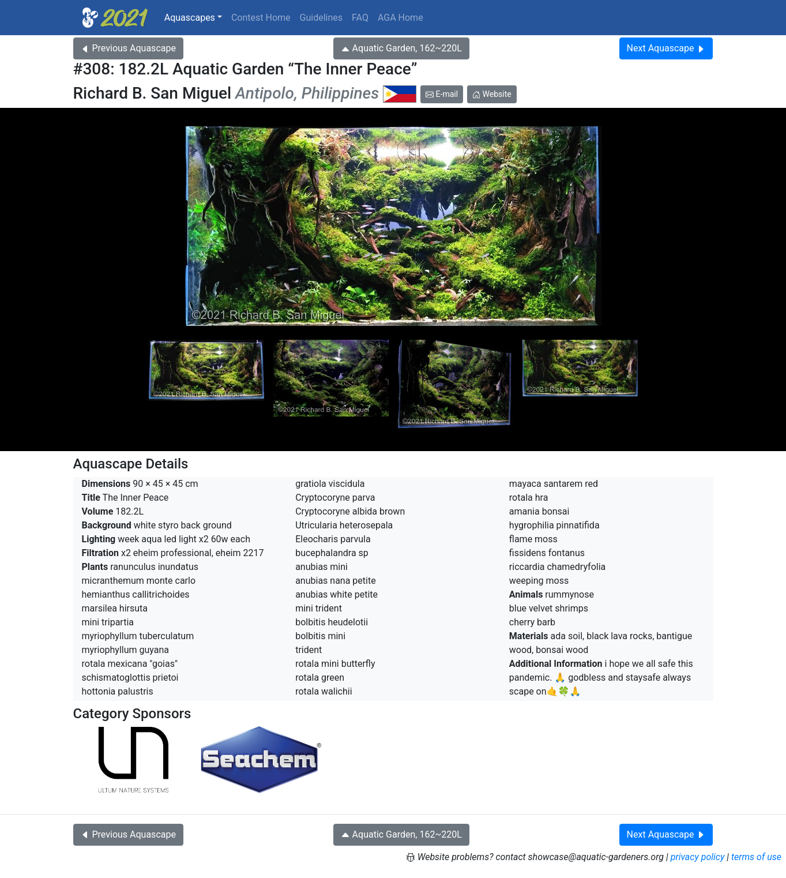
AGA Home (400, 17)
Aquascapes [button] (189, 17)
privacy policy (698, 856)
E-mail (442, 94)
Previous (128, 48)
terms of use (756, 856)
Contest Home (261, 17)
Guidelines (321, 17)
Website (492, 94)
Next (666, 48)
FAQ (360, 17)
